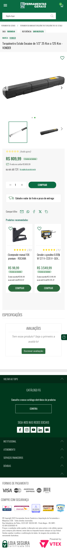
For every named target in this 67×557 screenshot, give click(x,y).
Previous (7, 255)
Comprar (42, 185)
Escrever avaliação (33, 351)
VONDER (13, 37)
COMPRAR (19, 288)
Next (59, 255)
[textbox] (29, 16)
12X (16, 169)
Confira (33, 408)
